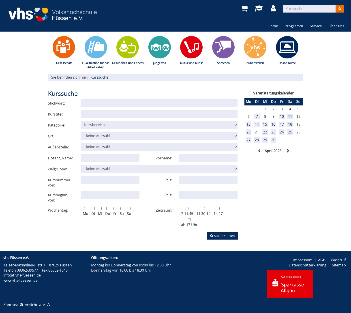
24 (282, 132)
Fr (115, 211)
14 (257, 124)
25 (290, 132)
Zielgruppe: (57, 169)
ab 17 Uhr (189, 222)
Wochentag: (58, 210)
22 (265, 132)
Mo (85, 211)
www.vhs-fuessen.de (20, 280)
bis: (169, 180)
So (129, 211)
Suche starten (222, 236)
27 (248, 139)
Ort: (51, 136)
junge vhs (159, 63)
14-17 (218, 211)
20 (248, 132)
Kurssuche (99, 77)
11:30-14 (203, 211)
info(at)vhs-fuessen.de (22, 275)
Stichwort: (56, 103)
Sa (122, 211)
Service (316, 26)
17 (282, 124)
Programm (294, 26)
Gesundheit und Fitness (127, 63)
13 (248, 124)
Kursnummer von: (59, 183)
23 (273, 132)
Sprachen (223, 63)
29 (265, 139)
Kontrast (13, 304)
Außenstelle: (58, 147)
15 (265, 124)
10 (282, 116)
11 (290, 116)
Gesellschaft (64, 63)
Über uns (336, 26)
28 (257, 139)
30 (273, 139)
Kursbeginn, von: (58, 198)
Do (107, 211)
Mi (100, 211)
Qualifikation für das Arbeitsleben (95, 65)
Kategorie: (56, 125)
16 (273, 124)
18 (290, 124)
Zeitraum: (164, 210)
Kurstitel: (55, 114)
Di (93, 211)
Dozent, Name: (60, 158)
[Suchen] (340, 9)
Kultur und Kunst (191, 63)
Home (273, 26)
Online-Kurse (287, 63)
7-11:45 (187, 211)
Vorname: (164, 158)
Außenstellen (255, 63)
